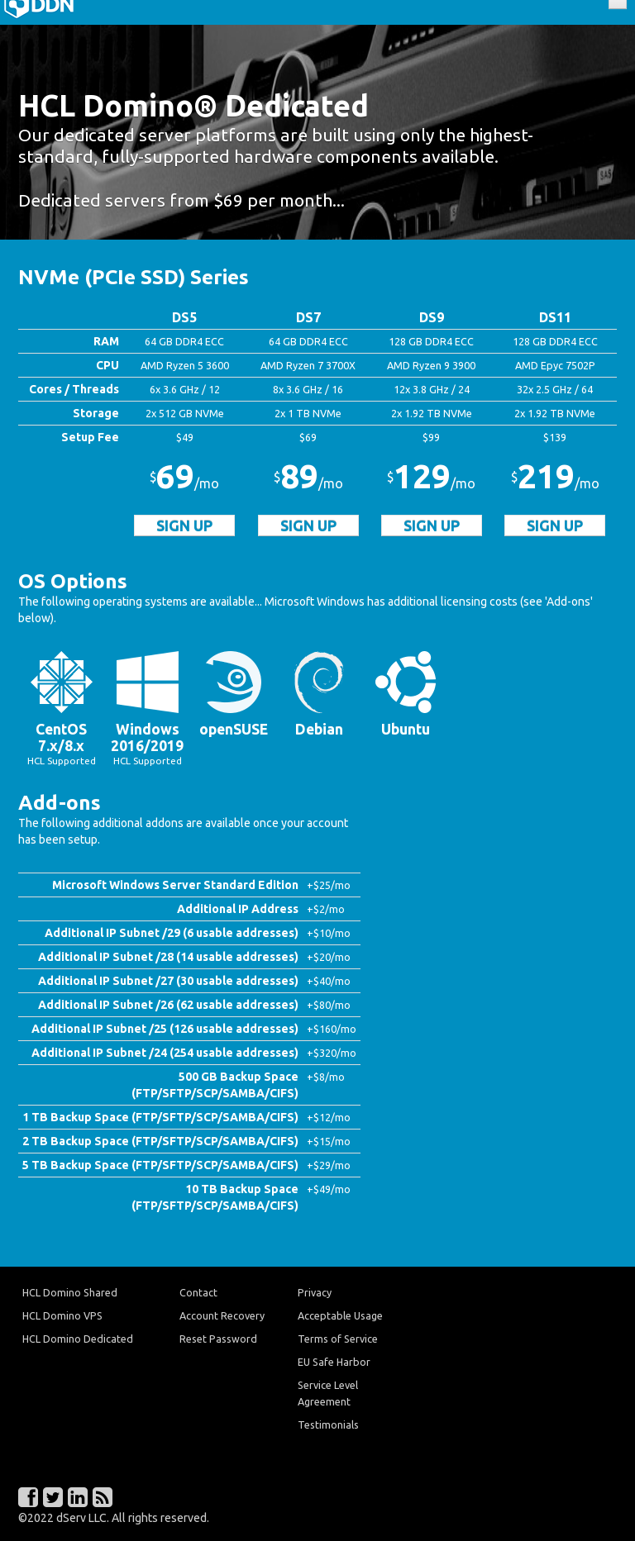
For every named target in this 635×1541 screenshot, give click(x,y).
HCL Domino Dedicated (77, 1338)
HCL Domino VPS (62, 1315)
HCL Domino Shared (69, 1292)
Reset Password (218, 1338)
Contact (198, 1292)
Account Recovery (222, 1315)
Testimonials (328, 1424)
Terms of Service (338, 1338)
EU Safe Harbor (334, 1361)
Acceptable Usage (340, 1315)
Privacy (315, 1292)
